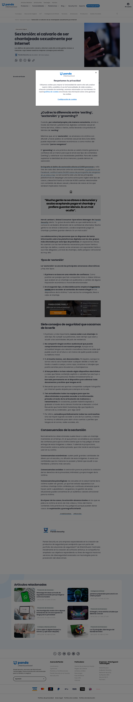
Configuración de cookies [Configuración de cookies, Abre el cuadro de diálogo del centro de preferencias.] (67, 99)
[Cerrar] (96, 72)
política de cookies (51, 92)
